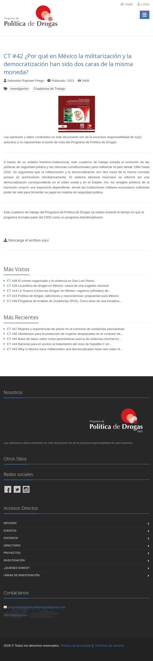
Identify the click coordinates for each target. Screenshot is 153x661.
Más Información (15, 615)
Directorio (12, 545)
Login (145, 4)
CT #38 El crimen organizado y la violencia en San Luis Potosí (50, 281)
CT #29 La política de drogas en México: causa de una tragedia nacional (58, 285)
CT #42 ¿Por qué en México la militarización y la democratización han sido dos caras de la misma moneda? (68, 64)
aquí (45, 240)
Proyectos (12, 552)
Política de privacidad (76, 645)
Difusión (10, 523)
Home (129, 4)
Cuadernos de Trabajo (49, 88)
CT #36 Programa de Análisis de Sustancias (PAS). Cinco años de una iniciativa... (64, 301)
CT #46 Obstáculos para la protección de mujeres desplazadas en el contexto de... (65, 334)
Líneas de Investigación (22, 575)
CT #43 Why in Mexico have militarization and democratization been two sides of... (65, 349)
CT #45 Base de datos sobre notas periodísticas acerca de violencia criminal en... (64, 339)
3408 (85, 80)
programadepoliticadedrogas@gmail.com (37, 607)
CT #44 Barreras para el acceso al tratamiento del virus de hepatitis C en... (59, 344)
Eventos (10, 530)
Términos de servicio (109, 645)
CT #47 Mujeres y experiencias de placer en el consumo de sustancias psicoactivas (65, 329)
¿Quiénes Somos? (17, 567)
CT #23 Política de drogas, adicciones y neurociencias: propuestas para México (63, 296)
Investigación (19, 88)
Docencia (11, 537)
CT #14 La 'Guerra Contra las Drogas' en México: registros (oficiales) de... (59, 291)
